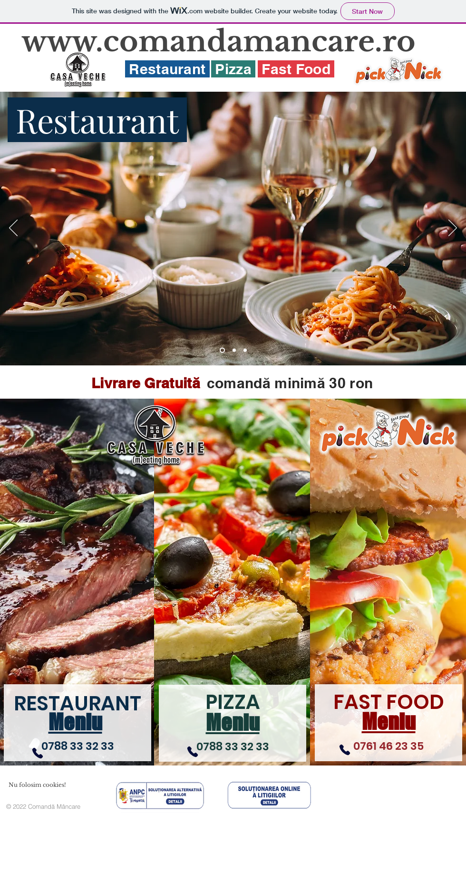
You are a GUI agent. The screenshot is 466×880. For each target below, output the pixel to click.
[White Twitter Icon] (448, 65)
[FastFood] (245, 350)
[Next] (452, 229)
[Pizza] (234, 350)
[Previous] (13, 229)
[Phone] (37, 753)
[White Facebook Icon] (448, 49)
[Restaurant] (222, 350)
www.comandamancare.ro (218, 41)
